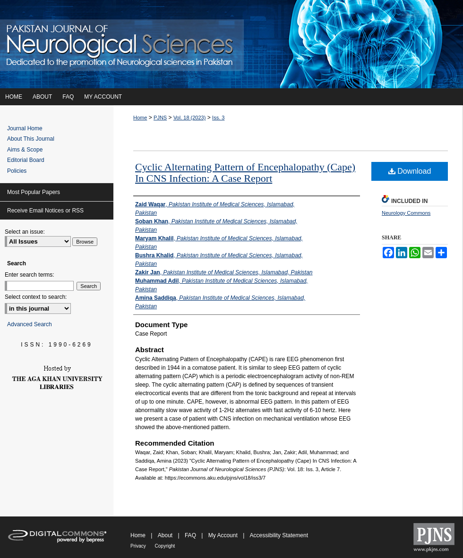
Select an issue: (25, 231)
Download (409, 171)
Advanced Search (29, 324)
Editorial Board (25, 160)
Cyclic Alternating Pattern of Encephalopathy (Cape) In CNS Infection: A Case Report (245, 172)
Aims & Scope (25, 149)
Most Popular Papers (33, 192)
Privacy (138, 546)
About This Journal (30, 138)
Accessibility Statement (279, 535)
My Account (223, 535)
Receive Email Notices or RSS (45, 210)
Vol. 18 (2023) (189, 117)
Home (140, 117)
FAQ (191, 535)
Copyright (165, 546)
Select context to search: (36, 297)
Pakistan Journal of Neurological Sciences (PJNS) (231, 44)
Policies (16, 171)
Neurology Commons (406, 213)
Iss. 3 (218, 117)
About (166, 535)
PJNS (160, 117)
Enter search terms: (29, 274)
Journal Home (25, 128)
